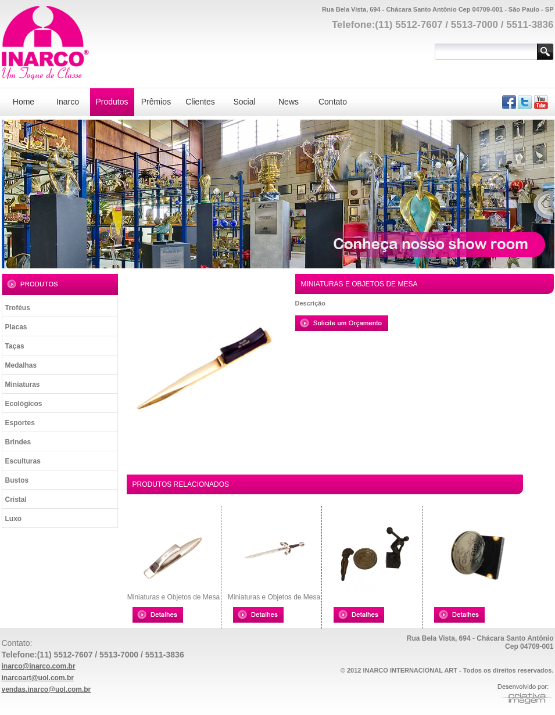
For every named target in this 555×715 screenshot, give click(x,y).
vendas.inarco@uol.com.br (46, 689)
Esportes (20, 423)
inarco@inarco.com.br (39, 666)
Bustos (17, 480)
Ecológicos (23, 404)
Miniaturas (22, 384)
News (288, 101)
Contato (332, 101)
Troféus (17, 308)
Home (23, 101)
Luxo (13, 519)
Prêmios (156, 101)
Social (244, 101)
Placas (16, 327)
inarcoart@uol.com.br (38, 678)
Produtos (111, 101)
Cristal (16, 499)
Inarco (67, 101)
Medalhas (21, 365)
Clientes (200, 101)
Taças (14, 346)
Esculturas (23, 461)
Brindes (18, 442)
